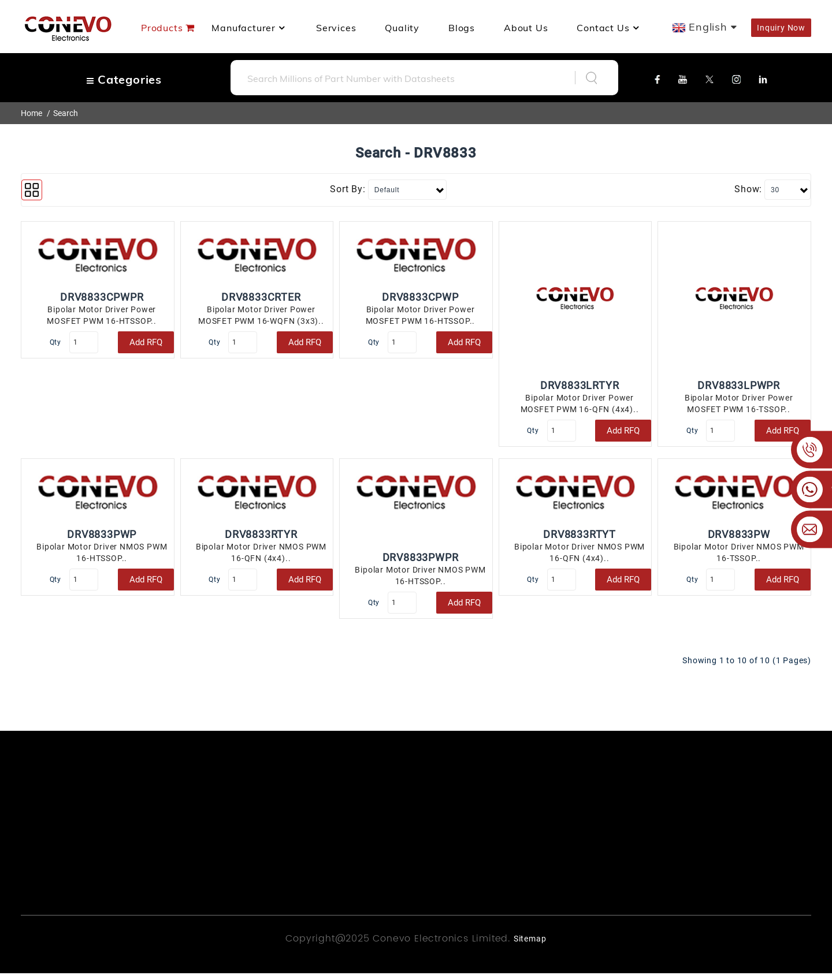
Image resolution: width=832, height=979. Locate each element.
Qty (57, 342)
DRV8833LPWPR (738, 385)
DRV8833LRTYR (579, 385)
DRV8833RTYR (261, 537)
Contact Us (609, 27)
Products (162, 27)
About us (526, 27)
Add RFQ (145, 342)
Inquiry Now (781, 27)
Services (336, 27)
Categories (124, 79)
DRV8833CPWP (420, 297)
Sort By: (347, 189)
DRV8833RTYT (579, 537)
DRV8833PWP (101, 537)
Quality (402, 27)
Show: (748, 189)
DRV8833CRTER (261, 297)
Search (65, 113)
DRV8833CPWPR (102, 297)
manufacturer (249, 27)
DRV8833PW (739, 537)
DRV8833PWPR (420, 560)
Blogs (461, 27)
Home (31, 113)
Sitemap (530, 944)
